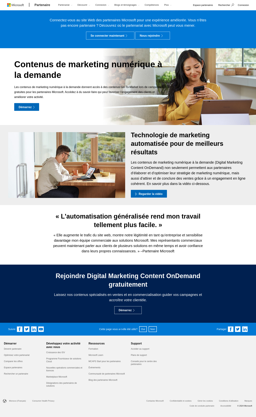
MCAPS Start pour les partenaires (105, 361)
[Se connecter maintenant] (110, 35)
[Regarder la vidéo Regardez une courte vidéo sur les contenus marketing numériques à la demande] (149, 194)
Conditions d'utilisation (228, 401)
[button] (226, 5)
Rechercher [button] (224, 5)
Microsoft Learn (96, 355)
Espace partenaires (13, 367)
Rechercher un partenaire (16, 374)
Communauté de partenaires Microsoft (107, 374)
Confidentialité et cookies (180, 401)
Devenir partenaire (13, 349)
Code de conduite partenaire (202, 406)
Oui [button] (143, 329)
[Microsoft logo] (18, 4)
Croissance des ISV (55, 352)
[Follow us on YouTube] (41, 329)
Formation (93, 349)
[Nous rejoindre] (152, 35)
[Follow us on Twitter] (27, 329)
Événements (94, 367)
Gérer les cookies (205, 401)
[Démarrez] (26, 107)
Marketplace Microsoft (56, 377)
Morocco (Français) (17, 401)
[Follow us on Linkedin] (34, 329)
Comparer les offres (13, 361)
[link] (203, 5)
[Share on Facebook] (231, 329)
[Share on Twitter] (238, 329)
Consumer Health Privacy (43, 401)
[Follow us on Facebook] (20, 329)
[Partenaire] (42, 5)
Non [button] (152, 329)
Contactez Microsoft (155, 401)
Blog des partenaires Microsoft (103, 380)
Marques (248, 401)
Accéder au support (140, 349)
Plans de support (139, 355)
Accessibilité (225, 406)
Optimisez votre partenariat (17, 355)
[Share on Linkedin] (245, 329)
